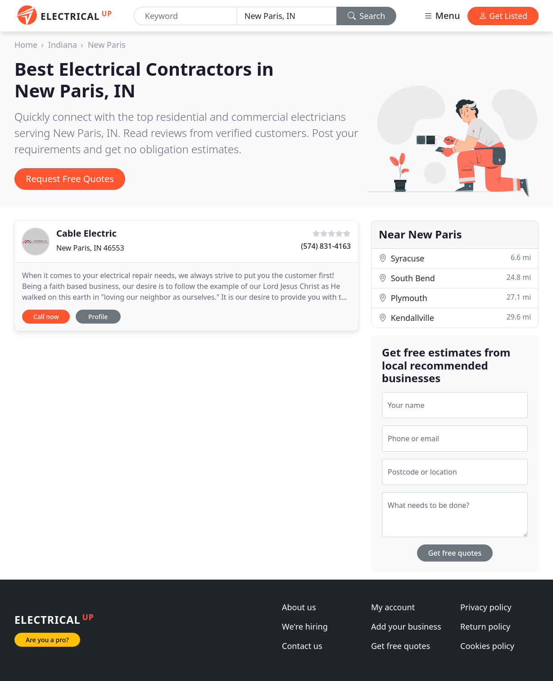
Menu (442, 15)
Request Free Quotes (70, 179)
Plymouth (455, 297)
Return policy (485, 626)
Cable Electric (86, 233)
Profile (98, 316)
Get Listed (503, 15)
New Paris (107, 44)
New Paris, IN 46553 (90, 248)
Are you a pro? (47, 639)
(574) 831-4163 (326, 246)
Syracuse (455, 258)
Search (366, 15)
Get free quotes (455, 553)
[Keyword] (185, 16)
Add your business (406, 626)
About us (299, 607)
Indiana (62, 44)
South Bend (455, 277)
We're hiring (305, 626)
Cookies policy (487, 645)
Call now (46, 316)
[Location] (287, 16)
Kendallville (455, 317)
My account (393, 607)
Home (25, 44)
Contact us (302, 645)
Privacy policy (486, 607)
